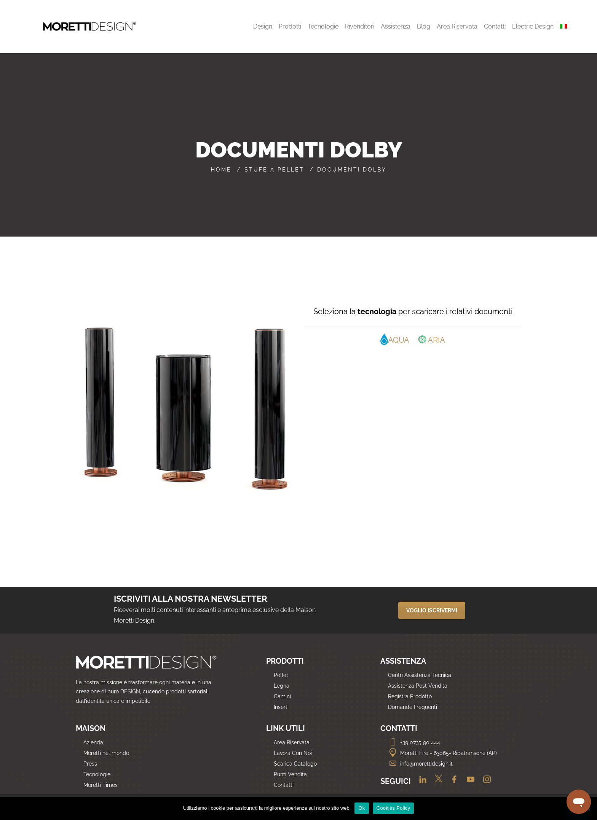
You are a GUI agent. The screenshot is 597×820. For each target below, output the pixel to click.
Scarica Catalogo (295, 764)
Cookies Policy (393, 808)
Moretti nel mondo (106, 753)
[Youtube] (468, 782)
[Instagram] (484, 782)
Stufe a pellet (274, 170)
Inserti (281, 707)
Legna (281, 686)
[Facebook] (452, 782)
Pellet (281, 675)
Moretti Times (100, 785)
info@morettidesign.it (420, 764)
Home (221, 170)
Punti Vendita (290, 774)
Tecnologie (96, 774)
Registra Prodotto (410, 696)
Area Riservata (292, 742)
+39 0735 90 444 (414, 742)
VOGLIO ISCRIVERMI (431, 610)
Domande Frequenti (412, 707)
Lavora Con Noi (293, 753)
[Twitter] (436, 782)
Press (90, 764)
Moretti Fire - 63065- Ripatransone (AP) (442, 753)
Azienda (93, 742)
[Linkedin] (420, 782)
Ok (361, 808)
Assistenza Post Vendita (417, 686)
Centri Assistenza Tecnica (419, 675)
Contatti (284, 785)
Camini (282, 696)
